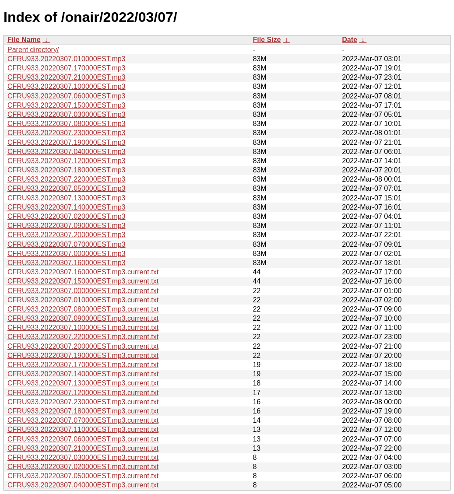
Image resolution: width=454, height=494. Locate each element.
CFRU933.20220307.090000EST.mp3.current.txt (82, 318)
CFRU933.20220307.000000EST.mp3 (66, 253)
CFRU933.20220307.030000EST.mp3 (66, 114)
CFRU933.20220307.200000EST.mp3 (66, 234)
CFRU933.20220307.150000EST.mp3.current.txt (82, 281)
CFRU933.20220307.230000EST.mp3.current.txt (82, 402)
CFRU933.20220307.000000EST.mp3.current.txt (82, 290)
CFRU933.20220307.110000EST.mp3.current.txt (82, 429)
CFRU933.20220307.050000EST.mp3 (66, 188)
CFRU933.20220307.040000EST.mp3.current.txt (82, 485)
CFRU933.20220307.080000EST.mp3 (66, 123)
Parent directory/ (33, 49)
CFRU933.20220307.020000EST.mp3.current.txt (82, 466)
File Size (267, 39)
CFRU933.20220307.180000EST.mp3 (66, 170)
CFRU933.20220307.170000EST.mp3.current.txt (82, 364)
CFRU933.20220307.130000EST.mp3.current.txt (82, 383)
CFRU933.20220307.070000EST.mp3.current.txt (82, 420)
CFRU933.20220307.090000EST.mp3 (66, 225)
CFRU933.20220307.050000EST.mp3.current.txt (82, 476)
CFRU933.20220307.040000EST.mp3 (66, 151)
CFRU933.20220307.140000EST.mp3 (66, 207)
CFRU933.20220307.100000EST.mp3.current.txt (82, 327)
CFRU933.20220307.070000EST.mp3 (66, 244)
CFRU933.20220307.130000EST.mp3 (66, 198)
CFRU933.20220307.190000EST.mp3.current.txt (82, 355)
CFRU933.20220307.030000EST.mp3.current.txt (82, 457)
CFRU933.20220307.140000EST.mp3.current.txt (82, 374)
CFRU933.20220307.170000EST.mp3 (66, 68)
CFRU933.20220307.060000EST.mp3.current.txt (82, 439)
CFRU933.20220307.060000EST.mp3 (66, 96)
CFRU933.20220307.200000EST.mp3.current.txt (82, 346)
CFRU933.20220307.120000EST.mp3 (66, 161)
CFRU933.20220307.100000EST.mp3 (66, 86)
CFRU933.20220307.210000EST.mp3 (66, 77)
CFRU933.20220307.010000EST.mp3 (66, 59)
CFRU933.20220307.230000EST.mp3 (66, 133)
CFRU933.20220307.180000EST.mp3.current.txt (82, 411)
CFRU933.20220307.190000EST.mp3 (66, 142)
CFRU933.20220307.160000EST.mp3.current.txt (82, 272)
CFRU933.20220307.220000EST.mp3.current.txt (82, 336)
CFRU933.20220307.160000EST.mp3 (66, 262)
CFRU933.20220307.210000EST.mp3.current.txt (82, 448)
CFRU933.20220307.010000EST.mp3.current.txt (82, 300)
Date (349, 39)
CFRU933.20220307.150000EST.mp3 (66, 105)
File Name (24, 39)
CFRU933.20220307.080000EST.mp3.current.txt (82, 309)
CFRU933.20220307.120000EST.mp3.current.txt (82, 392)
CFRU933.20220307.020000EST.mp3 (66, 216)
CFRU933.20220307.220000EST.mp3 (66, 179)
